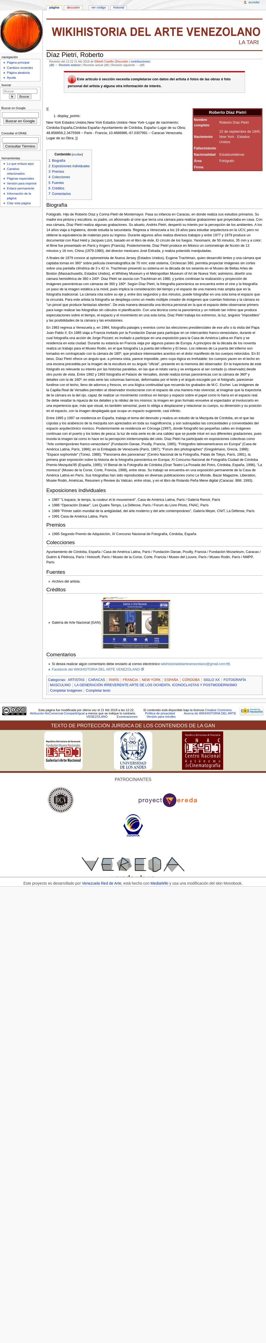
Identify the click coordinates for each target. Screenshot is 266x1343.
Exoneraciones (127, 716)
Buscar (6, 85)
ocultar (77, 154)
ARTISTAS (76, 680)
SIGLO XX (211, 680)
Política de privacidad (160, 713)
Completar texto (98, 690)
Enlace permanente (20, 188)
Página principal (18, 62)
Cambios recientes (20, 67)
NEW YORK (151, 680)
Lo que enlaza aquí (20, 163)
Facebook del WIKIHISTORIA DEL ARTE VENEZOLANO (96, 669)
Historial (118, 7)
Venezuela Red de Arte (101, 883)
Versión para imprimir (22, 183)
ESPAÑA (171, 680)
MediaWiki (159, 883)
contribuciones (140, 61)
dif (51, 65)
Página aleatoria (18, 72)
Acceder (254, 2)
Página (54, 7)
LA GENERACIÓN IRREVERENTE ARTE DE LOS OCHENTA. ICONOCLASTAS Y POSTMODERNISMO (155, 685)
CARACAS (96, 680)
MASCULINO (60, 685)
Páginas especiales (20, 178)
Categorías (56, 680)
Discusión (122, 61)
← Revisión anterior (68, 65)
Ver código (98, 7)
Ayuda (11, 77)
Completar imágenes (66, 690)
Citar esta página (19, 203)
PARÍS (114, 680)
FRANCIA (130, 680)
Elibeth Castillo (104, 61)
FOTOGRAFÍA (234, 680)
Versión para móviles (161, 716)
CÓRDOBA (191, 680)
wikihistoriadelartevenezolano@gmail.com (193, 664)
